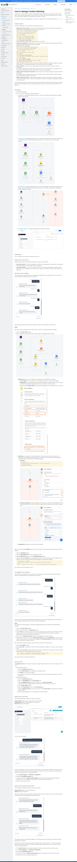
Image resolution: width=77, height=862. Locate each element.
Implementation (68, 13)
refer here (60, 18)
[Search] (75, 5)
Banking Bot (19, 93)
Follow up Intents (69, 17)
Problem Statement (68, 10)
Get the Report (61, 1)
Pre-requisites (67, 12)
